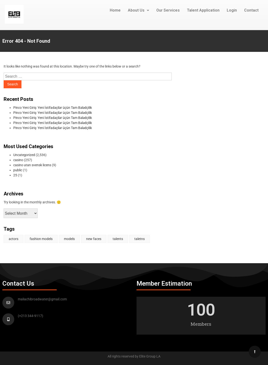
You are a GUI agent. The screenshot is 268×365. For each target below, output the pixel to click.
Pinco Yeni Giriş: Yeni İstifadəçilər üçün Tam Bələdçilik (52, 108)
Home (115, 10)
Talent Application (203, 10)
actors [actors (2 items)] (13, 239)
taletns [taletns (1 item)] (139, 239)
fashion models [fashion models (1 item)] (41, 239)
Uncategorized (24, 155)
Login (232, 10)
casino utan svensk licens (32, 165)
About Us (138, 10)
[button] (138, 10)
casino (18, 160)
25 (15, 175)
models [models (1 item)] (69, 239)
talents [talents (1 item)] (118, 239)
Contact (251, 10)
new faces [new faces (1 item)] (93, 239)
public (17, 170)
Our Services (168, 10)
